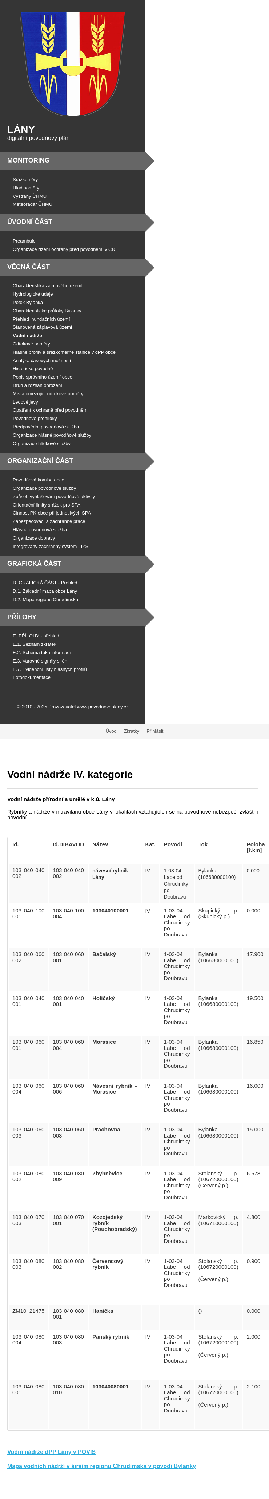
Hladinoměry (26, 188)
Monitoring (28, 160)
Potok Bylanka (28, 302)
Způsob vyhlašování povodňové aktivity (54, 496)
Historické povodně (33, 368)
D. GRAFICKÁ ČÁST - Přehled (45, 582)
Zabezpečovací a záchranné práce (49, 521)
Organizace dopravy (34, 538)
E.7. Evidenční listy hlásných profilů (50, 669)
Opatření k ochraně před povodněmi (50, 410)
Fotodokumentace (32, 677)
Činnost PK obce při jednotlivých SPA (52, 513)
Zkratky (132, 731)
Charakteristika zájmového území (48, 285)
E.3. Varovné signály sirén (40, 661)
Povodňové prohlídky (35, 418)
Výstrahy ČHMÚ (30, 196)
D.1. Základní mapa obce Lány (45, 591)
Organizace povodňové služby (44, 488)
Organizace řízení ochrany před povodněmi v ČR (64, 249)
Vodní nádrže (27, 335)
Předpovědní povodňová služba (46, 426)
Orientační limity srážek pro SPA (46, 505)
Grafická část (34, 563)
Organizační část (40, 460)
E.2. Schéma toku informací (42, 652)
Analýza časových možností (42, 360)
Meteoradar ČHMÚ (32, 204)
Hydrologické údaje (33, 294)
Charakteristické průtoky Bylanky (47, 310)
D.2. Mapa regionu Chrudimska (45, 599)
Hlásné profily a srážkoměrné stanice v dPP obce (64, 352)
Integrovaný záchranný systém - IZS (50, 546)
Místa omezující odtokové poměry (48, 393)
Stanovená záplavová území (42, 327)
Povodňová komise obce (38, 480)
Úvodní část (29, 221)
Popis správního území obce (42, 377)
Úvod (110, 731)
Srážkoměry (25, 179)
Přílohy (21, 617)
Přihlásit (154, 731)
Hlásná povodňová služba (40, 529)
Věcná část (28, 267)
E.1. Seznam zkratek (34, 644)
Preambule (24, 241)
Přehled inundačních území (41, 319)
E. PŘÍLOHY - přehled (36, 636)
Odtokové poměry (31, 344)
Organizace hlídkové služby (42, 443)
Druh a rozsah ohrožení (37, 385)
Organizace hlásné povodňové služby (52, 435)
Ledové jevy (25, 402)
